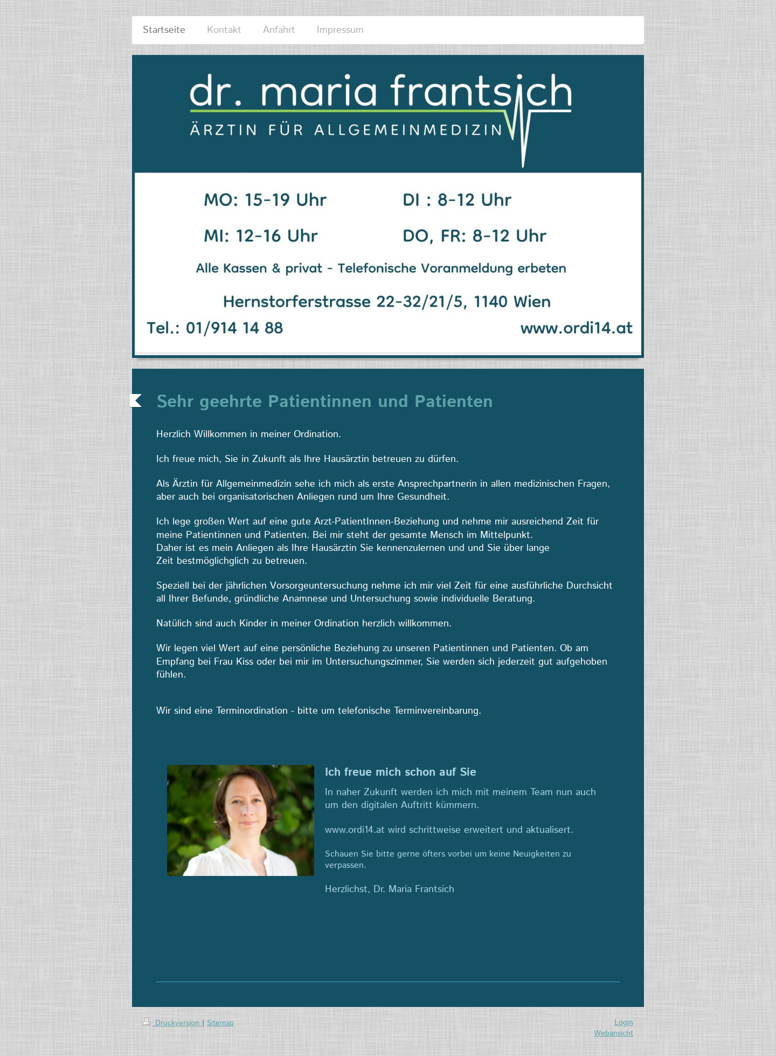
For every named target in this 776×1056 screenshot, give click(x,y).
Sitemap (220, 1023)
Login (623, 1022)
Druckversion (172, 1023)
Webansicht (613, 1033)
